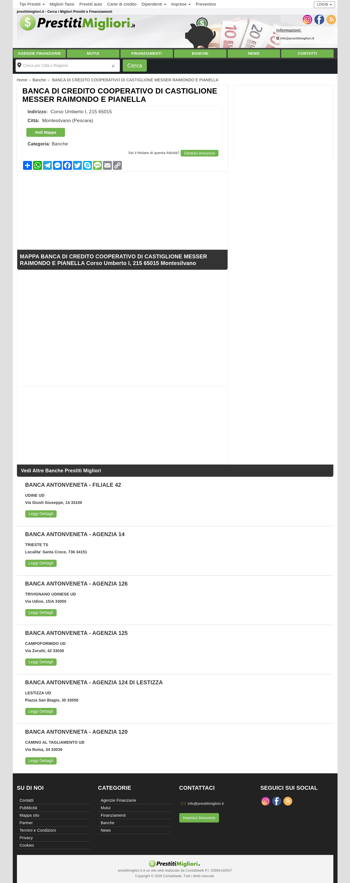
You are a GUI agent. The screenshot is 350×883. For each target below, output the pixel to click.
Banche (200, 53)
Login (324, 4)
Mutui (93, 53)
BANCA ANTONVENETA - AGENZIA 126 (76, 584)
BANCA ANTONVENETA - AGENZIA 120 (76, 732)
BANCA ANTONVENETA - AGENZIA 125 (76, 633)
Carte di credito (122, 4)
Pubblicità (28, 808)
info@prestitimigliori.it (295, 38)
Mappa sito (29, 815)
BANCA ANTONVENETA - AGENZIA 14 (75, 534)
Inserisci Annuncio (199, 818)
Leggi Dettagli (41, 513)
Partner (26, 823)
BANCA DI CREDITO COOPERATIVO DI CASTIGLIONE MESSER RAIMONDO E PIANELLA (119, 95)
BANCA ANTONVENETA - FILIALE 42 (73, 485)
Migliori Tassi (62, 4)
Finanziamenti (146, 53)
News (254, 53)
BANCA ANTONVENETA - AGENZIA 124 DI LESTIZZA (94, 682)
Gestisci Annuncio (199, 153)
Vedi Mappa (45, 132)
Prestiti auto (90, 4)
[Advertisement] (283, 124)
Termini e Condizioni (38, 830)
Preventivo (206, 4)
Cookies (27, 845)
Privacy (26, 838)
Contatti (307, 53)
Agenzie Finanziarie (39, 53)
